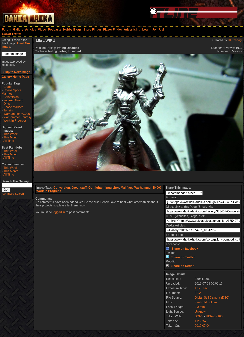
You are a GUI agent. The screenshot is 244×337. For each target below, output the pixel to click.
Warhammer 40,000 (17, 113)
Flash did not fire (206, 302)
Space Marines (14, 107)
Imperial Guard (13, 100)
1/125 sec (201, 288)
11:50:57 (200, 321)
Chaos (8, 86)
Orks (7, 103)
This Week (10, 134)
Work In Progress (15, 120)
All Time (8, 140)
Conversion (11, 97)
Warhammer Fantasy (17, 117)
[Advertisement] (138, 176)
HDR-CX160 (214, 316)
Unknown (201, 311)
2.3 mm (200, 307)
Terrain (8, 110)
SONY (199, 316)
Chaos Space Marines (12, 92)
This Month (10, 137)
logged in (59, 212)
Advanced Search (13, 193)
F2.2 (198, 292)
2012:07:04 (202, 325)
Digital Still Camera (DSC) (212, 297)
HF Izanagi (235, 40)
